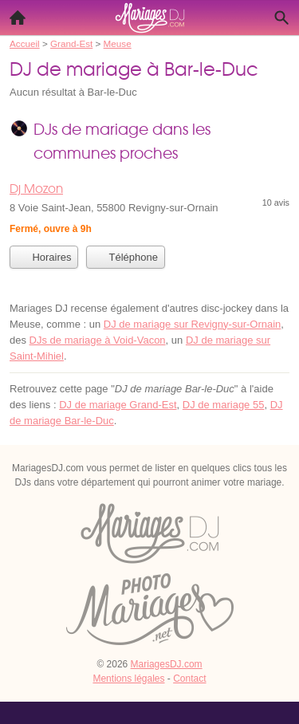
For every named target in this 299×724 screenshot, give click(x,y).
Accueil (13, 14)
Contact (189, 678)
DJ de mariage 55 (224, 405)
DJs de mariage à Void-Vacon (98, 340)
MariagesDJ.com (167, 664)
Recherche (277, 14)
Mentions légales (128, 678)
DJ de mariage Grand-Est (117, 405)
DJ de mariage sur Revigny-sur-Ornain (192, 324)
